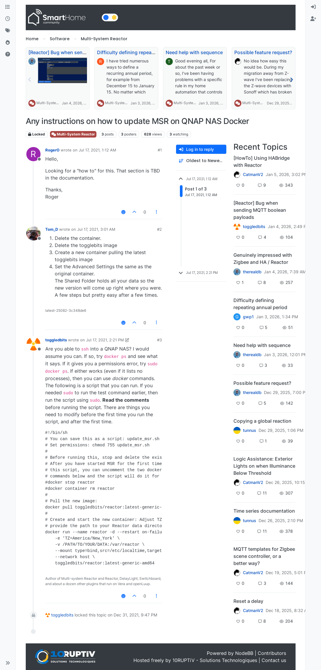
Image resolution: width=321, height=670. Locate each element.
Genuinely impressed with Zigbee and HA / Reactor (262, 258)
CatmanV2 (253, 174)
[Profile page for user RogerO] (33, 154)
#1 (160, 150)
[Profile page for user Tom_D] (33, 233)
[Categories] (7, 7)
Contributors (272, 653)
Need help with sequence (194, 52)
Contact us (274, 660)
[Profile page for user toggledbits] (33, 344)
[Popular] (7, 42)
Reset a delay (248, 601)
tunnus (249, 430)
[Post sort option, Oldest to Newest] (201, 160)
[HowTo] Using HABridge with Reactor (261, 161)
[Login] (313, 7)
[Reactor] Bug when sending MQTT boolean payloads (259, 210)
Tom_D (51, 229)
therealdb (252, 272)
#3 (159, 340)
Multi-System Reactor (54, 103)
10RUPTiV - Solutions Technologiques (214, 660)
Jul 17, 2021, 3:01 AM (96, 229)
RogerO (52, 150)
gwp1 (248, 317)
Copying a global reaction (262, 421)
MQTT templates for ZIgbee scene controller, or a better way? (264, 556)
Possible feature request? (263, 52)
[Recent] (7, 19)
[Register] (313, 19)
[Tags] (7, 30)
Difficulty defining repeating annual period (145, 52)
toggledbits (56, 340)
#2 (159, 229)
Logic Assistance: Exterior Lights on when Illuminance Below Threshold (264, 466)
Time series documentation (264, 511)
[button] (7, 663)
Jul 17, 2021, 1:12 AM (97, 150)
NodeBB (244, 653)
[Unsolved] (7, 54)
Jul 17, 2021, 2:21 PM (105, 340)
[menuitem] (313, 7)
